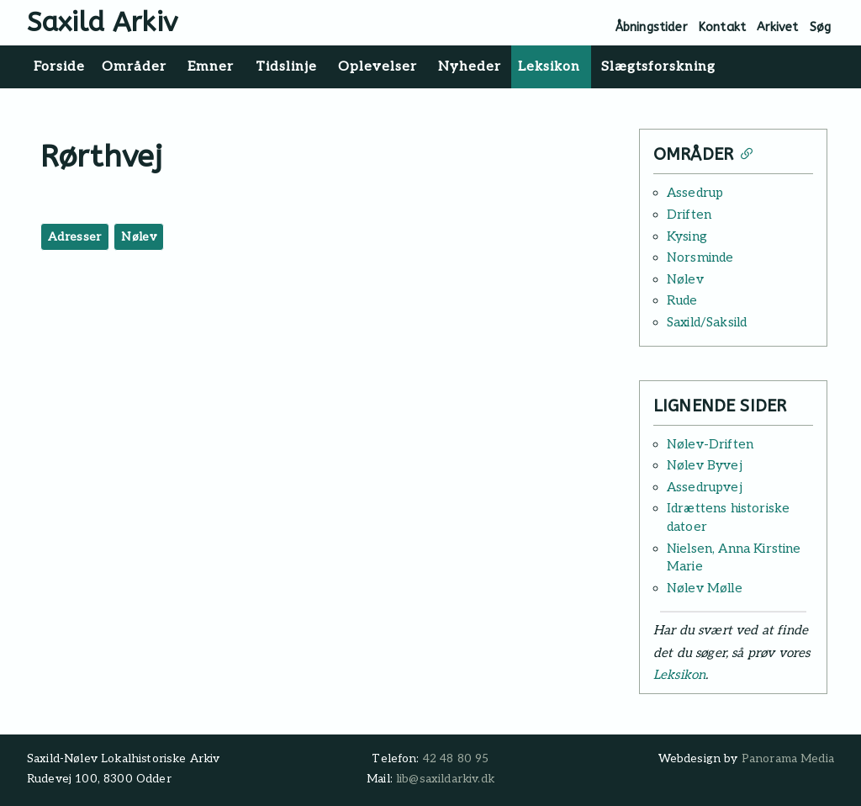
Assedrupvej (704, 487)
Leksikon (679, 674)
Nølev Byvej (704, 465)
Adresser (75, 237)
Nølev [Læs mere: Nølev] (685, 279)
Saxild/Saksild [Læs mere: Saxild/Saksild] (707, 322)
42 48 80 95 (456, 759)
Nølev (138, 237)
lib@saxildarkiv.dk (445, 779)
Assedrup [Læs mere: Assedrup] (695, 192)
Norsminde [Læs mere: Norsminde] (700, 257)
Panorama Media (788, 759)
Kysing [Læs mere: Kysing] (687, 236)
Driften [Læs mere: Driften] (689, 214)
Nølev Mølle (704, 588)
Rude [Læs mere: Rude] (682, 300)
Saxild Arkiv (102, 22)
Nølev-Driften (710, 444)
